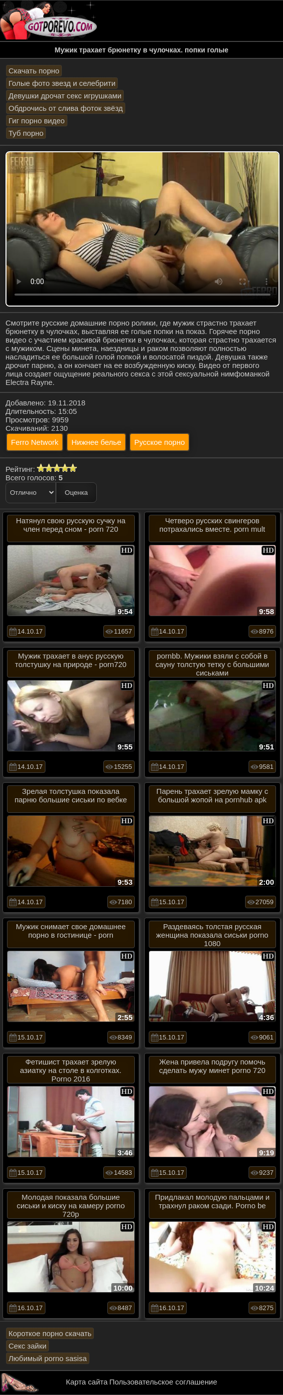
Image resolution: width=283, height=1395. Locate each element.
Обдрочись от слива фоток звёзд (65, 108)
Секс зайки (27, 1346)
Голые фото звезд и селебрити (61, 83)
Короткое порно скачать (49, 1333)
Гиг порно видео (36, 120)
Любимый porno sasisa (47, 1358)
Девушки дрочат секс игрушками (64, 95)
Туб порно (25, 133)
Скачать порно (33, 70)
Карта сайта (87, 1382)
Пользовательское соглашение (163, 1382)
